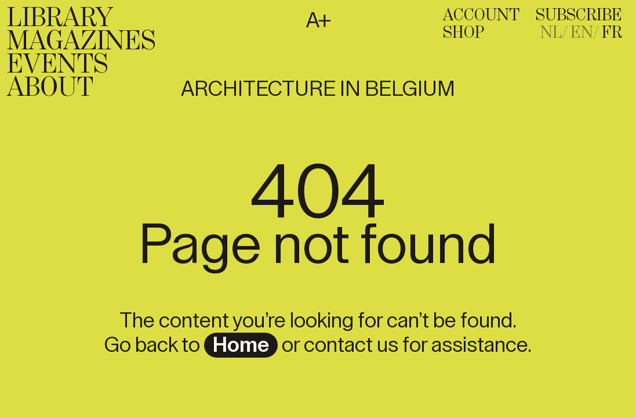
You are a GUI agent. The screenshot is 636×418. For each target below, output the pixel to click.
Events (57, 65)
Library (60, 19)
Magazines (81, 42)
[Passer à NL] (554, 33)
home (241, 345)
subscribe (579, 15)
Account (481, 15)
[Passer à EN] (584, 33)
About (50, 88)
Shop (463, 33)
